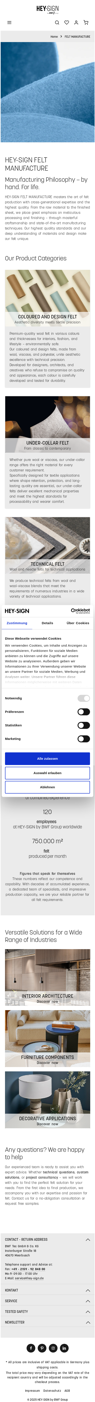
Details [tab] (47, 623)
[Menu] (9, 22)
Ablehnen (47, 787)
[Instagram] (53, 1348)
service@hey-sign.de (29, 1278)
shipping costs (47, 1367)
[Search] (57, 22)
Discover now (47, 1124)
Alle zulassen (47, 758)
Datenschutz (52, 1390)
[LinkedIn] (64, 1348)
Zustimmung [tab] (17, 623)
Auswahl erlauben (47, 773)
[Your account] (76, 22)
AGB (67, 1390)
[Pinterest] (42, 1348)
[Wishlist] (66, 22)
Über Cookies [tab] (78, 623)
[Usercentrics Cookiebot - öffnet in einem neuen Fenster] (71, 611)
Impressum (32, 1390)
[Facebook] (31, 1348)
